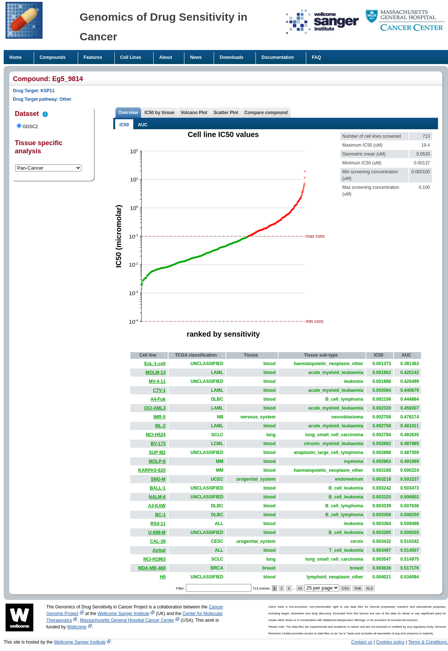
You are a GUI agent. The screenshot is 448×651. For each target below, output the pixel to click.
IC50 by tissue (159, 112)
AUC (142, 124)
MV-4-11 (157, 381)
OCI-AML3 (155, 408)
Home (15, 57)
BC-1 (160, 514)
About (165, 57)
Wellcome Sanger (126, 613)
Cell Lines (130, 57)
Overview (128, 112)
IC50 (124, 124)
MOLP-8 (157, 461)
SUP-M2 (157, 452)
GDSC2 (30, 126)
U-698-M (157, 532)
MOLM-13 (156, 372)
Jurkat (159, 550)
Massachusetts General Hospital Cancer (130, 620)
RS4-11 (158, 523)
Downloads (231, 57)
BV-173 (158, 443)
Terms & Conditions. (428, 642)
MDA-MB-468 (152, 568)
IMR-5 (159, 417)
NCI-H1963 (154, 559)
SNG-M (158, 479)
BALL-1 (158, 488)
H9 (163, 577)
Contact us (361, 642)
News (195, 57)
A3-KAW (157, 505)
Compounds (53, 57)
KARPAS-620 (152, 470)
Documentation (277, 57)
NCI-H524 (156, 434)
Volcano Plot (194, 112)
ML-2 (160, 425)
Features (93, 57)
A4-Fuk (158, 399)
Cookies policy (390, 642)
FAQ (316, 57)
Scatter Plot (226, 112)
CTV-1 (159, 390)
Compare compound (266, 112)
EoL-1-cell (155, 363)
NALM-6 (157, 497)
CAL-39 (158, 541)
